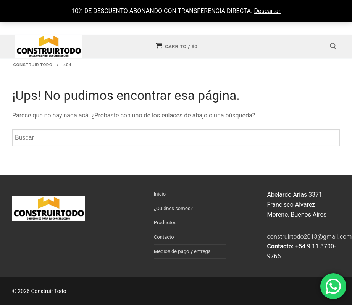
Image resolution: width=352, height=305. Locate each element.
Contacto (164, 237)
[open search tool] (333, 46)
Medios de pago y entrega (182, 251)
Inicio (160, 194)
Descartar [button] (267, 11)
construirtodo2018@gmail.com (309, 236)
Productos (165, 222)
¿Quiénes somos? (173, 208)
